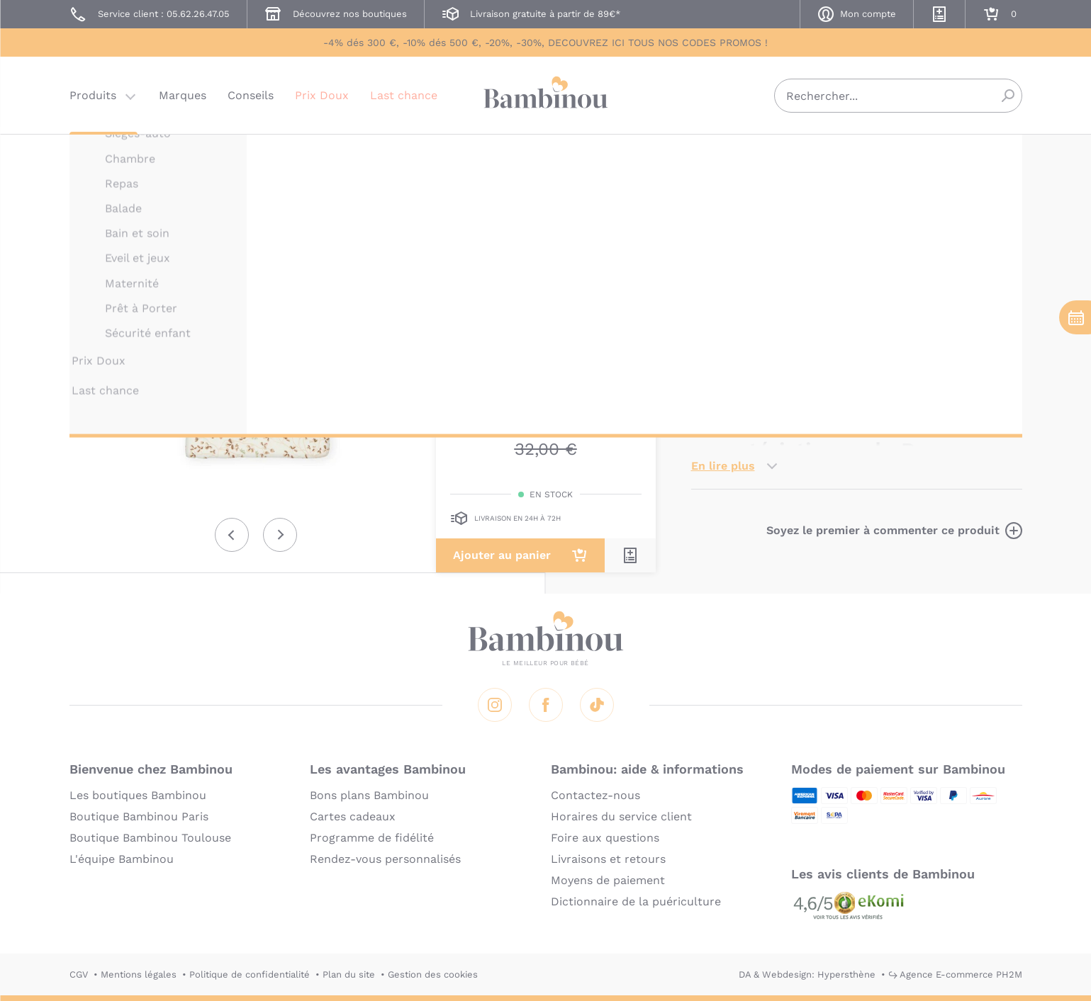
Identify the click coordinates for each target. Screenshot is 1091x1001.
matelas (987, 330)
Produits (92, 95)
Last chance (403, 95)
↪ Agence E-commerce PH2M (955, 974)
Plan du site (349, 974)
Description (724, 269)
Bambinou (546, 94)
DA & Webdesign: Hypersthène (807, 974)
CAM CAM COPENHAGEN (747, 154)
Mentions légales (139, 974)
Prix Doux (322, 95)
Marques (182, 95)
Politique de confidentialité (249, 974)
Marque (799, 269)
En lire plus (723, 466)
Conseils (251, 95)
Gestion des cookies (433, 974)
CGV (78, 974)
